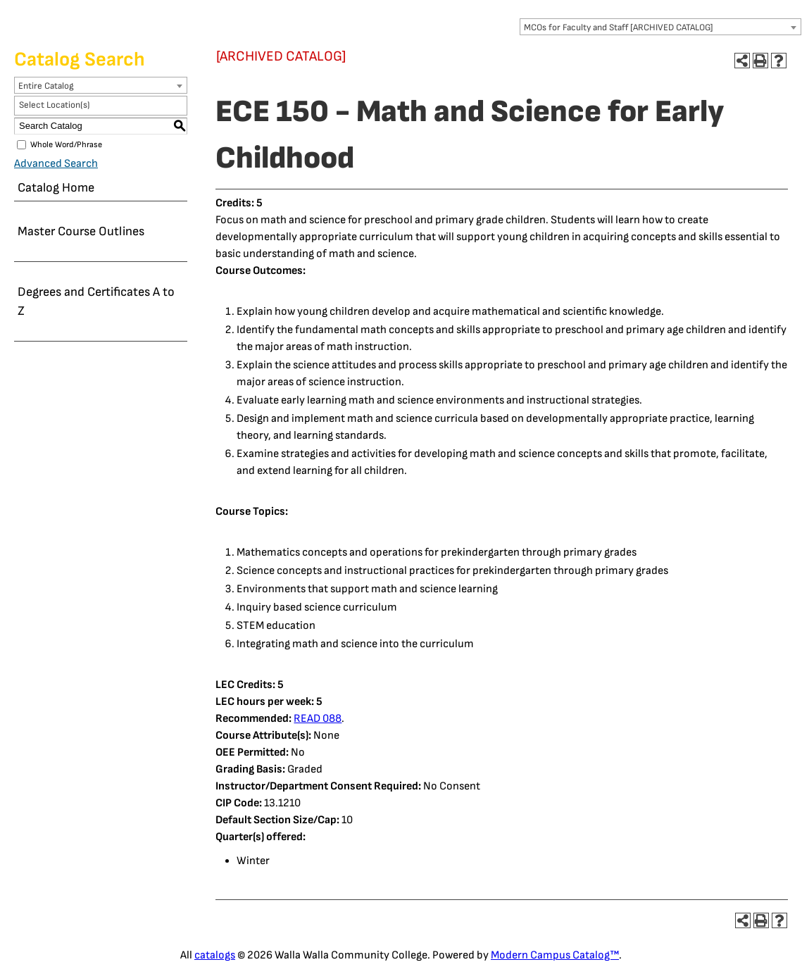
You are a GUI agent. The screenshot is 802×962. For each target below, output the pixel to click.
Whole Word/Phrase (66, 144)
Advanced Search (56, 163)
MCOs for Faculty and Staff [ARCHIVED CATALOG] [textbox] (618, 27)
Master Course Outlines (81, 231)
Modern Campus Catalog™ (555, 955)
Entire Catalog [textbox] (46, 86)
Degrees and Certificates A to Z (96, 301)
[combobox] (660, 26)
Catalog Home (56, 187)
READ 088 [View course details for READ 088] (318, 718)
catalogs (214, 955)
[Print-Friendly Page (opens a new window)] (760, 60)
